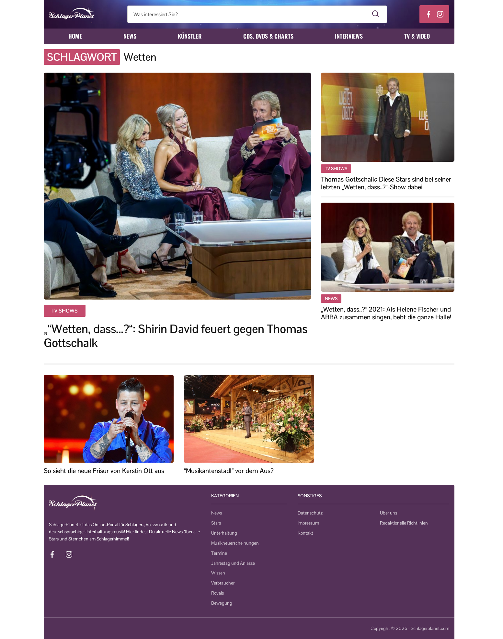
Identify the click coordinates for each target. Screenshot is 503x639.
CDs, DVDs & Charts (268, 36)
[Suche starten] (375, 14)
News (129, 36)
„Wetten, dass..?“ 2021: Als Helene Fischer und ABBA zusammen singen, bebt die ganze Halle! (386, 313)
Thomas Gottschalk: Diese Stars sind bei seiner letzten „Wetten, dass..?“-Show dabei (386, 183)
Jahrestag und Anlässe (233, 563)
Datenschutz (310, 513)
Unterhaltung (224, 533)
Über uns (388, 513)
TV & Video (417, 36)
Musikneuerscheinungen (235, 543)
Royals (217, 593)
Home (75, 36)
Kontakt (305, 533)
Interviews (349, 36)
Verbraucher (222, 583)
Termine (219, 553)
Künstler (190, 36)
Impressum (308, 523)
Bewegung (221, 603)
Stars (216, 523)
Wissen (218, 573)
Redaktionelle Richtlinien (404, 523)
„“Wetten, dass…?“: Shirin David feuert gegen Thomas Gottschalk (175, 336)
